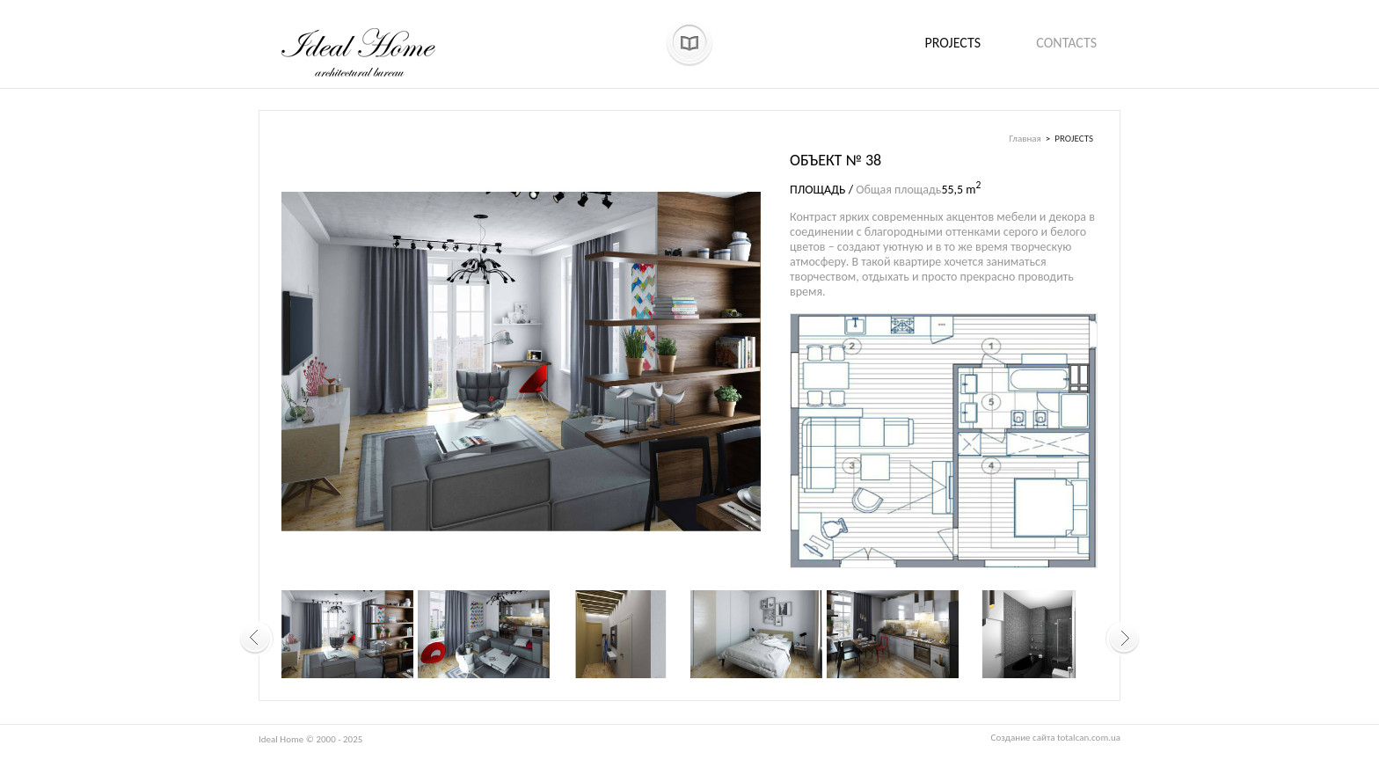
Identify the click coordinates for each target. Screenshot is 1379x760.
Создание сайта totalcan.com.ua (1055, 737)
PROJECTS (1073, 138)
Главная (1025, 138)
